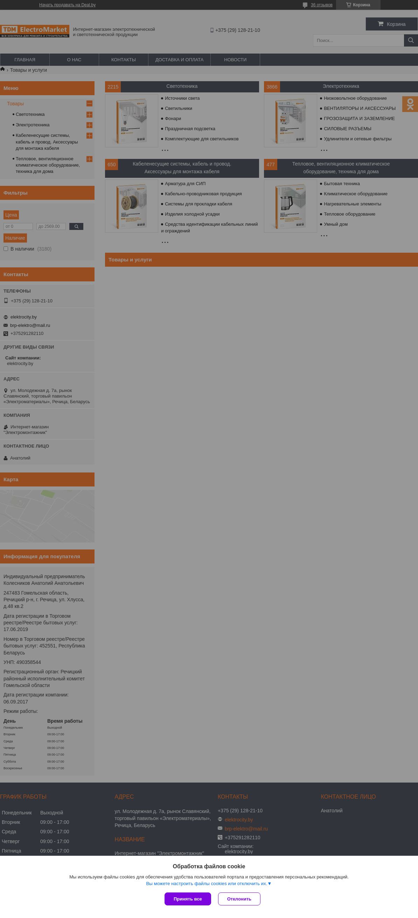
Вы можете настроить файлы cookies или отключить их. (206, 883)
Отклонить (239, 899)
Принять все (188, 899)
